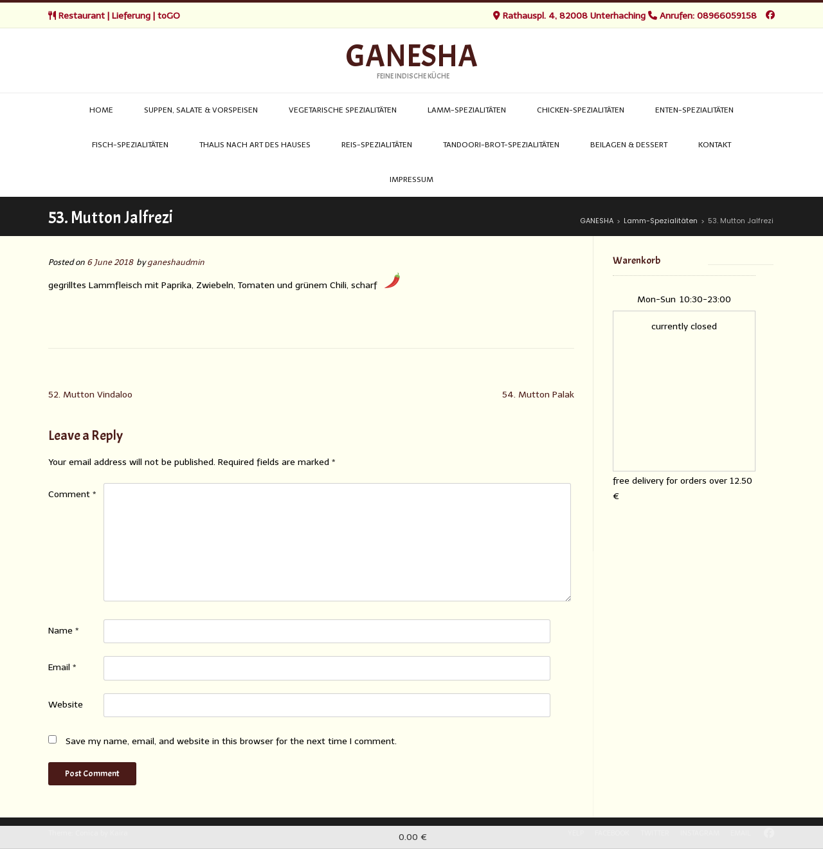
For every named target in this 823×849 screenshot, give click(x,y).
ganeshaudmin (175, 262)
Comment (72, 494)
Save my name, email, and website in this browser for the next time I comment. (231, 741)
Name (63, 630)
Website (65, 704)
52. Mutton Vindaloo (90, 394)
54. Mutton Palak (538, 394)
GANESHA (412, 56)
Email (62, 667)
